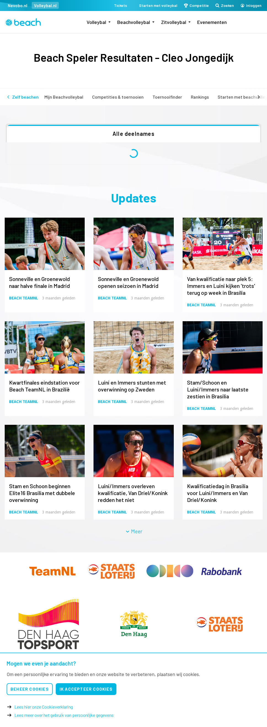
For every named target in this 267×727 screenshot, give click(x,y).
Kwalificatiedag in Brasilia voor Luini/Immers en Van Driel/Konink (217, 493)
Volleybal (96, 22)
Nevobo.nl (17, 5)
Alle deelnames (133, 133)
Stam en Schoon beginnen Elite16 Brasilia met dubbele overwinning (42, 493)
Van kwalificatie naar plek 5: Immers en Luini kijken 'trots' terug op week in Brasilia (221, 285)
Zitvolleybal (173, 22)
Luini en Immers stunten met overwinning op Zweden (132, 386)
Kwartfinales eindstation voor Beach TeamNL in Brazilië (44, 386)
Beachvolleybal (133, 22)
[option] (48, 624)
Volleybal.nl (45, 5)
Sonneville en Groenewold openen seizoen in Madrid (128, 282)
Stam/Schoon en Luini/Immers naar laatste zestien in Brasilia (218, 389)
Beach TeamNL (23, 298)
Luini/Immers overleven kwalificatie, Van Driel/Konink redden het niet (133, 493)
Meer (134, 531)
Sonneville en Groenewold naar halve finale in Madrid (39, 282)
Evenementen (212, 22)
